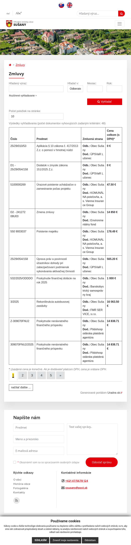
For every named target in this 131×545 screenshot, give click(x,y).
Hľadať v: (73, 83)
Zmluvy (20, 65)
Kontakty (19, 492)
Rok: (109, 83)
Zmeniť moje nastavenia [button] (65, 540)
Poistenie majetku (47, 231)
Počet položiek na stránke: (25, 111)
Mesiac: (92, 83)
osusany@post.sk (76, 487)
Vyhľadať (104, 101)
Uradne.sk (113, 392)
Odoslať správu (102, 462)
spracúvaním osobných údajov (62, 462)
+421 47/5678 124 (76, 481)
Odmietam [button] (90, 540)
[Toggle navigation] (119, 23)
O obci (17, 479)
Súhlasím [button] (41, 540)
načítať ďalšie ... (21, 387)
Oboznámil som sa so (48, 462)
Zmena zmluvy (45, 212)
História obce (21, 484)
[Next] (61, 375)
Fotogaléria (20, 488)
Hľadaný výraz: (18, 83)
